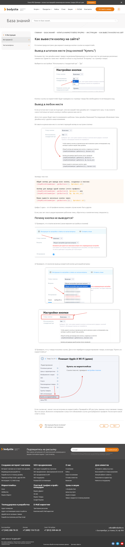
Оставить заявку (105, 9)
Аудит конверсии (7, 508)
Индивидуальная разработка (10, 472)
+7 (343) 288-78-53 (9, 530)
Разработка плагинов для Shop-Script (13, 517)
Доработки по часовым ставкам (11, 514)
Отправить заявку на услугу (104, 469)
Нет (114, 426)
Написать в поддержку (102, 480)
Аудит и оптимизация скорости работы (14, 511)
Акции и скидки (70, 495)
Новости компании (72, 474)
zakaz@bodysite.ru (116, 528)
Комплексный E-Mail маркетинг (44, 511)
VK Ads (36, 494)
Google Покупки (39, 500)
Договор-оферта (76, 544)
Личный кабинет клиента (103, 474)
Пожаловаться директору (103, 477)
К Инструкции (10, 35)
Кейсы (56, 9)
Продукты (47, 9)
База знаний (49, 32)
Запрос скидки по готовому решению (78, 498)
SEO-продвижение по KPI (42, 474)
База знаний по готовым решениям (106, 472)
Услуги (37, 9)
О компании (69, 469)
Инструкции (92, 32)
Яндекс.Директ (38, 491)
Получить (91, 2)
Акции (70, 9)
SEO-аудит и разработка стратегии (45, 469)
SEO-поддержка (39, 477)
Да (104, 426)
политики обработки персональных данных (97, 454)
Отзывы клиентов (71, 477)
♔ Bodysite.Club (71, 489)
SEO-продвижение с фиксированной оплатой (48, 472)
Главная (38, 32)
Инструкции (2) (16, 40)
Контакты (88, 9)
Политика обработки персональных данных (56, 544)
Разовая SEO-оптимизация (42, 480)
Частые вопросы (16, 45)
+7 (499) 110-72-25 (31, 530)
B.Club (78, 9)
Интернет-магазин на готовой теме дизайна (15, 469)
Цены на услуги (70, 492)
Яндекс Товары (38, 497)
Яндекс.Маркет (6, 495)
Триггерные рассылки (41, 508)
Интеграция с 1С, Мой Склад (10, 480)
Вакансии (69, 480)
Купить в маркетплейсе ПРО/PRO (70, 32)
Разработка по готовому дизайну (12, 474)
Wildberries (4, 492)
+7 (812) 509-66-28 (52, 530)
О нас (63, 9)
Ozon (3, 489)
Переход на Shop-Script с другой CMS (13, 477)
